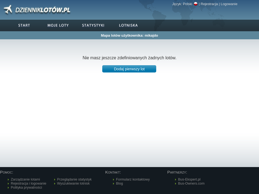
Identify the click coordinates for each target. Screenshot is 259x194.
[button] (129, 68)
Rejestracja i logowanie (28, 183)
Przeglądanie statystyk (74, 179)
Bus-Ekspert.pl (189, 179)
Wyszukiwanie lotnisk (73, 183)
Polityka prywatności (26, 187)
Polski (190, 4)
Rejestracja (209, 4)
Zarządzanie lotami (25, 179)
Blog (119, 183)
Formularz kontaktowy (133, 179)
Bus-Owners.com (191, 183)
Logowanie (229, 4)
